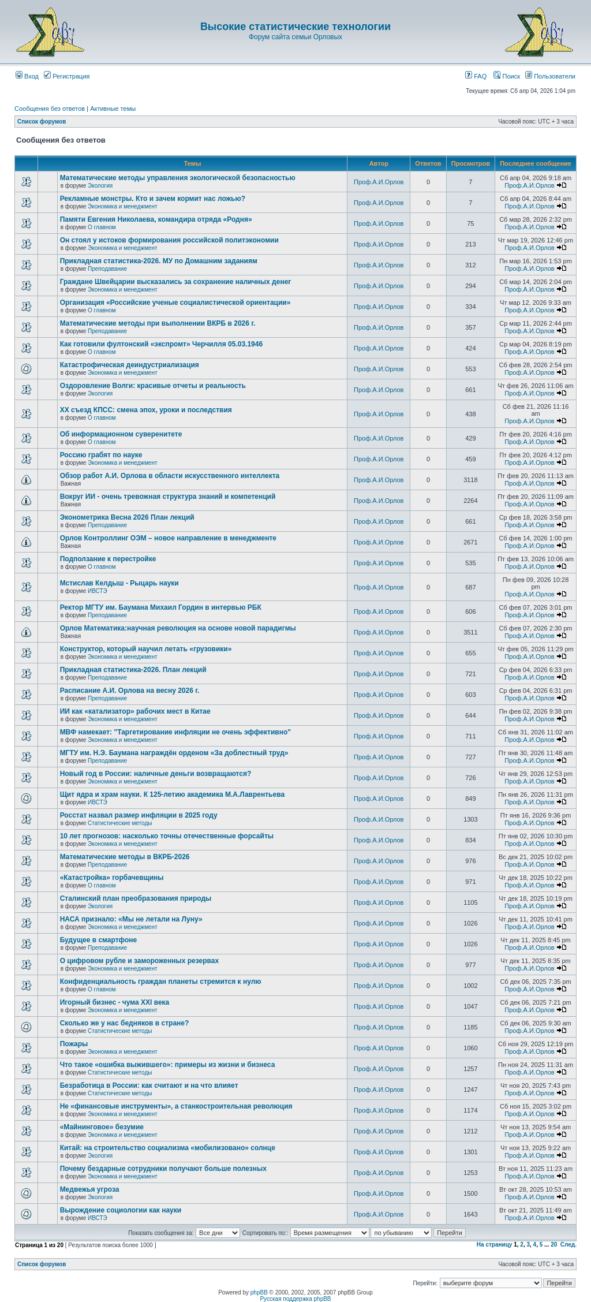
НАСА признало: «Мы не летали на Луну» (131, 919)
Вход (27, 76)
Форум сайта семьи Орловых (295, 37)
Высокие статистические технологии (295, 26)
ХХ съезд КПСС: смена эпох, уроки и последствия (146, 410)
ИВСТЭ (97, 591)
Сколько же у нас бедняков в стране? (124, 1023)
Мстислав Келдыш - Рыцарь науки (119, 583)
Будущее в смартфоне (98, 940)
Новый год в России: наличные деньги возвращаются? (156, 774)
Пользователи (550, 76)
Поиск (506, 76)
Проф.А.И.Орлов (378, 181)
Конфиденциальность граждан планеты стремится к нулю (160, 982)
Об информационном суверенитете (121, 434)
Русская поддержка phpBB (295, 1299)
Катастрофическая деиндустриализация (129, 365)
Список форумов (41, 121)
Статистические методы (120, 823)
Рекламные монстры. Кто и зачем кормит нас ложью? (152, 199)
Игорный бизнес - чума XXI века (115, 1002)
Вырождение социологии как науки (121, 1210)
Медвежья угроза (89, 1189)
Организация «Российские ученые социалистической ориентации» (175, 303)
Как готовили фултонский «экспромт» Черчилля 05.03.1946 (161, 344)
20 (554, 1244)
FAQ (476, 76)
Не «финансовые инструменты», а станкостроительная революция (176, 1106)
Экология (100, 185)
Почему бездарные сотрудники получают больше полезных (163, 1169)
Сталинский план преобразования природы (136, 898)
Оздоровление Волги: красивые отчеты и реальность (153, 386)
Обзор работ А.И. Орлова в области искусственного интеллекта (170, 476)
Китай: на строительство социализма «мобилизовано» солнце (167, 1148)
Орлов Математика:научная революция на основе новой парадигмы (178, 628)
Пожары (74, 1044)
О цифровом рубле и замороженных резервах (139, 961)
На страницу (495, 1244)
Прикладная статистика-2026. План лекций (133, 670)
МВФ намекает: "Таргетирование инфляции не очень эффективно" (175, 732)
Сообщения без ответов (49, 108)
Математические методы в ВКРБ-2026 (125, 857)
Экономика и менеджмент (122, 206)
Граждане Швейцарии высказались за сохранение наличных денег (175, 282)
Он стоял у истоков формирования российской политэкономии (169, 240)
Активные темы (113, 108)
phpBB (259, 1292)
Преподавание (107, 269)
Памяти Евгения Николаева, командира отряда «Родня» (156, 219)
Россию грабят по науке (101, 455)
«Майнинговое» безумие (102, 1127)
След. (568, 1244)
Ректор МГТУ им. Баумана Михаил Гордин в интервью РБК (160, 607)
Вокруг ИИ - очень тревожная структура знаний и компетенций (168, 497)
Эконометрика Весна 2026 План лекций (127, 517)
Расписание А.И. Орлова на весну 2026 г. (130, 691)
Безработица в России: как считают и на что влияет (149, 1085)
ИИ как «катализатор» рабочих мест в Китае (135, 711)
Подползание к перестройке (108, 559)
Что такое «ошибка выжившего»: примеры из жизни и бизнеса (167, 1065)
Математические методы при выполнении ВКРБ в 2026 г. (158, 323)
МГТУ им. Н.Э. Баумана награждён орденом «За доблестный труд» (174, 753)
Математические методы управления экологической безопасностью (178, 178)
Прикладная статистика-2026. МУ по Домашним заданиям (158, 261)
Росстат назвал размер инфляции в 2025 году (139, 815)
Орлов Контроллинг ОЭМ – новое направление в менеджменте (168, 538)
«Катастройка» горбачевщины (112, 878)
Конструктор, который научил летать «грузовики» (146, 649)
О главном (102, 227)
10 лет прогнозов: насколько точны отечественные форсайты (167, 836)
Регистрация (66, 76)
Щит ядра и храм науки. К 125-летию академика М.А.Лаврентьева (172, 794)
